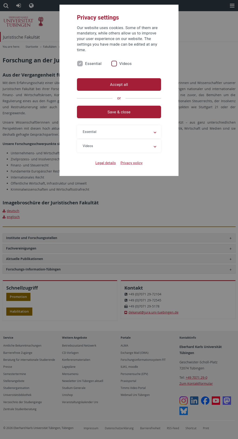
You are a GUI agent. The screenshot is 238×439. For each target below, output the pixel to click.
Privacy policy (131, 163)
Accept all (119, 84)
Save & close (119, 112)
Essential (93, 63)
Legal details (106, 163)
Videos (125, 63)
